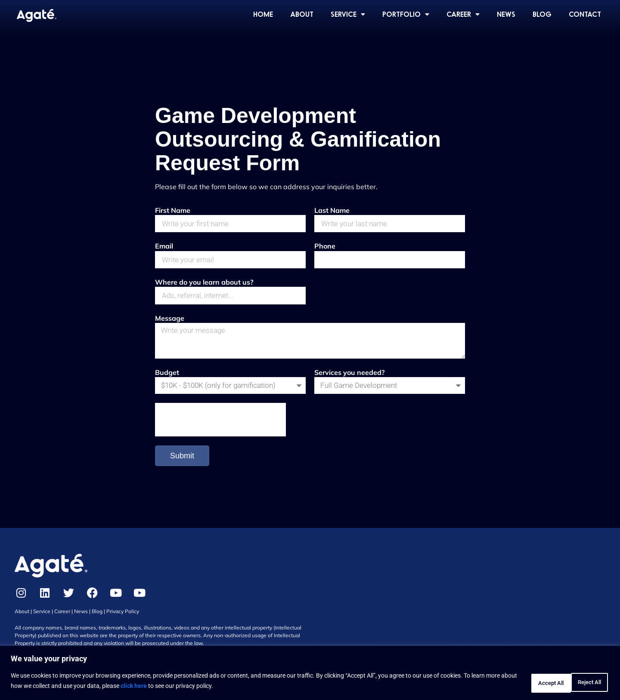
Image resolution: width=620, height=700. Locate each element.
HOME (263, 14)
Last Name (332, 210)
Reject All (528, 682)
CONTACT (585, 14)
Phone (324, 247)
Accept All (583, 682)
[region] (310, 674)
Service (41, 621)
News (81, 621)
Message (169, 323)
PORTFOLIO (405, 14)
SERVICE (348, 14)
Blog (97, 621)
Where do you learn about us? (204, 285)
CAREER (463, 14)
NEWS (506, 14)
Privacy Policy (122, 621)
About (22, 621)
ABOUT (301, 14)
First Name (172, 210)
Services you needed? (349, 382)
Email (164, 247)
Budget (167, 382)
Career (62, 621)
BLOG (542, 14)
